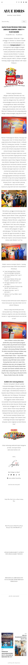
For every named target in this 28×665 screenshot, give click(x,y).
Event (10, 478)
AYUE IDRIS (14, 11)
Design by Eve (17, 662)
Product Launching (16, 478)
